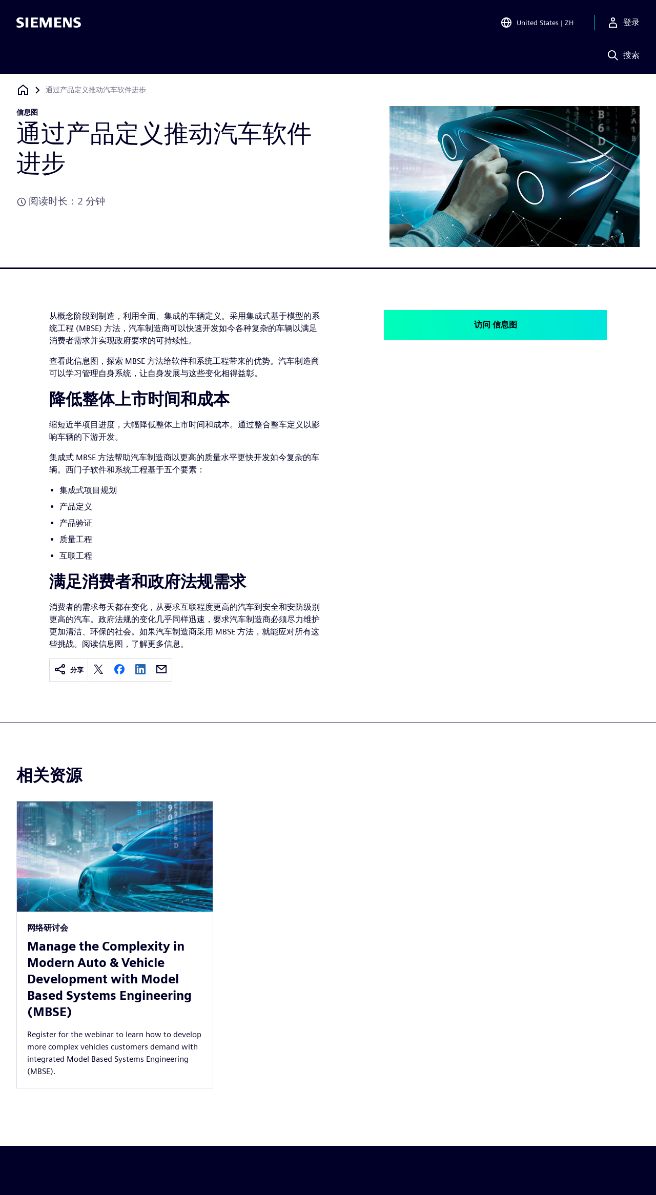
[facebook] (119, 670)
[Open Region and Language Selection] (537, 22)
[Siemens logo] (48, 22)
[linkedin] (140, 670)
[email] (161, 670)
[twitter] (98, 670)
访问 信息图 (495, 324)
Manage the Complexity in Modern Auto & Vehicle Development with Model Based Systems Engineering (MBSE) (109, 979)
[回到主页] (23, 90)
